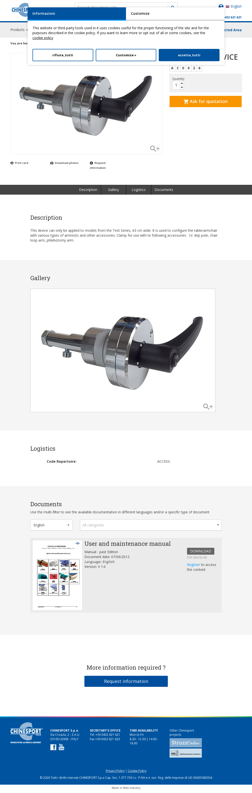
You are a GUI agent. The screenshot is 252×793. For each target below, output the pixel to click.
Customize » (126, 55)
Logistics (139, 191)
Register (194, 566)
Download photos (64, 165)
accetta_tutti (189, 55)
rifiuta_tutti (62, 55)
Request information (126, 683)
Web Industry (132, 790)
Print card (19, 165)
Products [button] (19, 31)
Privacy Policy (115, 773)
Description (88, 191)
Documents (164, 191)
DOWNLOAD (200, 553)
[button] (51, 527)
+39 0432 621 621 (229, 17)
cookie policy (42, 37)
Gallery (113, 191)
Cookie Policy (137, 773)
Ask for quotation (206, 103)
